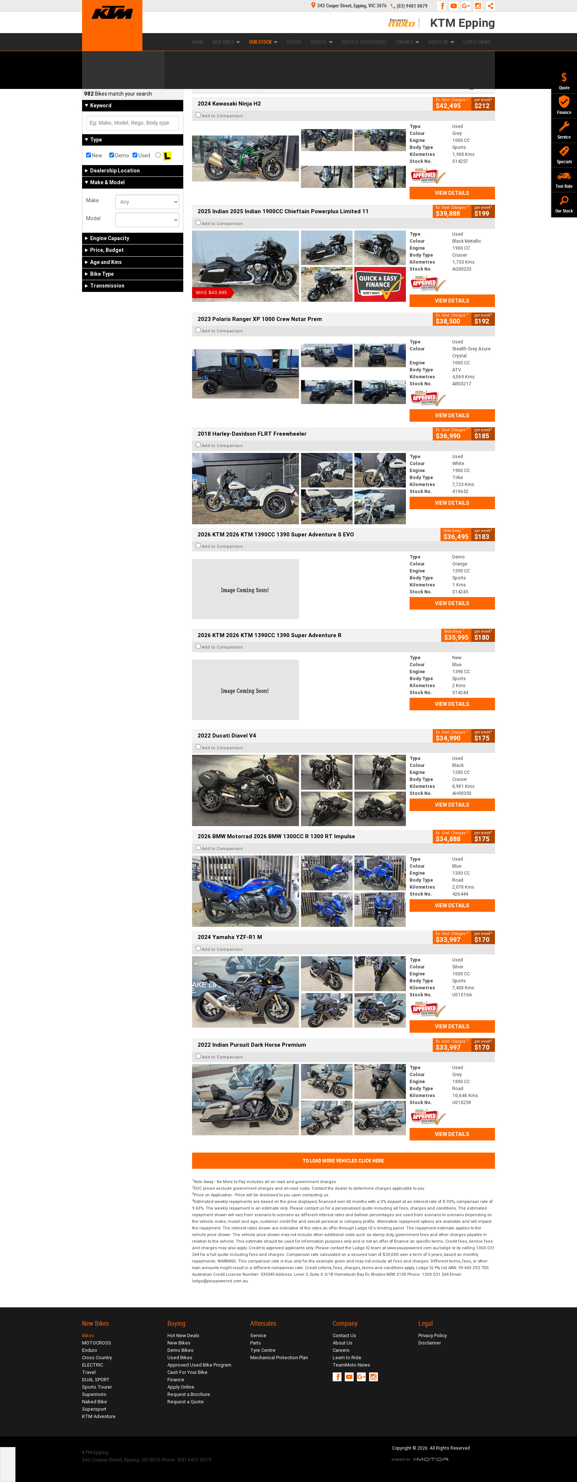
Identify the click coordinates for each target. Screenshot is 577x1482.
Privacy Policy (432, 1335)
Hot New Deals (183, 1335)
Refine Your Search (111, 81)
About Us (441, 42)
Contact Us (344, 1335)
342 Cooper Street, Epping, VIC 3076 (349, 5)
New (94, 155)
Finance (408, 42)
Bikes (88, 1335)
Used (141, 155)
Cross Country (97, 1357)
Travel (89, 1372)
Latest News (477, 42)
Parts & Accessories (364, 42)
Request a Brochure (188, 1394)
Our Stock (263, 42)
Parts (255, 1343)
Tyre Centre (263, 1350)
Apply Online (180, 1387)
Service (321, 42)
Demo (119, 155)
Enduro (89, 1350)
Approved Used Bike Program (199, 1365)
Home (198, 42)
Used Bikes (179, 1357)
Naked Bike (94, 1402)
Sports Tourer (97, 1387)
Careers (341, 1350)
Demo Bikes (180, 1350)
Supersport (94, 1409)
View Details (452, 193)
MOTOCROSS (96, 1343)
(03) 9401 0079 (412, 6)
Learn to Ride (347, 1357)
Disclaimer (429, 1343)
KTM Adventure (99, 1416)
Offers (294, 42)
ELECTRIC (92, 1365)
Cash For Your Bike (187, 1372)
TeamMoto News (351, 1365)
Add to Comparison (222, 115)
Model (93, 218)
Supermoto (94, 1394)
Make (92, 200)
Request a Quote (185, 1402)
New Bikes (226, 42)
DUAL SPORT (96, 1379)
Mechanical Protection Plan (279, 1357)
